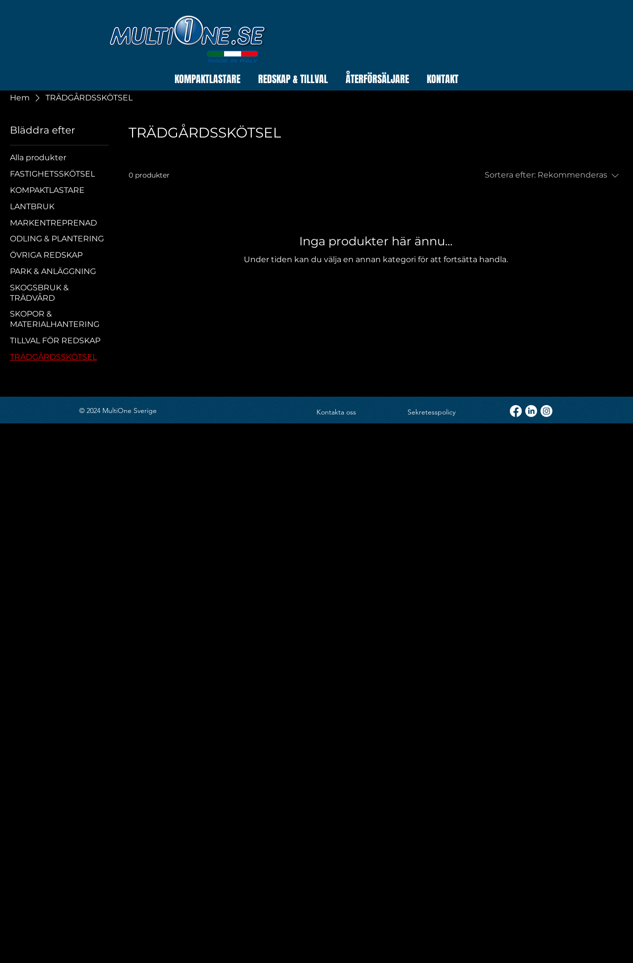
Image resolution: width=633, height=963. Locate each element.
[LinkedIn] (531, 411)
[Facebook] (516, 411)
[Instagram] (546, 411)
